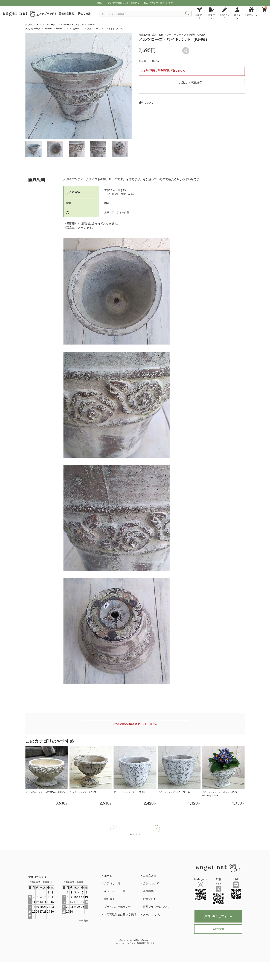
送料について (146, 102)
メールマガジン (152, 914)
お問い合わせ (151, 899)
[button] (156, 828)
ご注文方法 (149, 875)
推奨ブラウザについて (156, 906)
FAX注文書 (218, 929)
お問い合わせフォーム (218, 916)
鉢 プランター (32, 24)
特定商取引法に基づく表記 (120, 914)
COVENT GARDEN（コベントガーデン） (63, 28)
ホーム (108, 875)
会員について (151, 883)
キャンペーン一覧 (114, 891)
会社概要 (148, 891)
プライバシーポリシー (117, 906)
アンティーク (48, 24)
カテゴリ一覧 (112, 883)
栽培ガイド (110, 899)
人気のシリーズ (32, 28)
